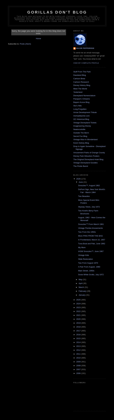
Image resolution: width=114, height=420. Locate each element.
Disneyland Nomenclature (84, 95)
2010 (78, 358)
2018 (78, 327)
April (81, 283)
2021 (78, 315)
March (82, 287)
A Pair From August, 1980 (89, 267)
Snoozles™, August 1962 (89, 185)
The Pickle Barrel (80, 166)
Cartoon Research (81, 82)
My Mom (82, 247)
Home (38, 38)
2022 (78, 311)
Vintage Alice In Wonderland (85, 139)
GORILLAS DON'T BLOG (57, 12)
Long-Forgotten (80, 109)
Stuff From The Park (82, 72)
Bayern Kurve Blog (81, 102)
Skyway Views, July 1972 (89, 207)
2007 (78, 369)
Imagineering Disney (82, 126)
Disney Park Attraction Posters (86, 156)
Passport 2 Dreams (81, 99)
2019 (78, 323)
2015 (78, 338)
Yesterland (77, 92)
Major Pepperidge (85, 48)
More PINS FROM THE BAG (90, 236)
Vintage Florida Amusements (90, 228)
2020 (78, 319)
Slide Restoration (85, 259)
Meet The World (80, 89)
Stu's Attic (77, 106)
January (82, 295)
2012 (78, 350)
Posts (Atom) (25, 44)
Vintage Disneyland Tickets (84, 123)
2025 (78, 300)
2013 (78, 346)
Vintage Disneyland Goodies (85, 163)
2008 (78, 365)
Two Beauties (84, 196)
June (81, 182)
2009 (78, 362)
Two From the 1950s (87, 232)
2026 (78, 179)
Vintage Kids (83, 255)
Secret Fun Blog (80, 136)
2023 (78, 307)
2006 (78, 373)
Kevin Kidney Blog (81, 143)
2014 (78, 342)
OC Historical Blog (81, 119)
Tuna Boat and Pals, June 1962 (91, 243)
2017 (78, 331)
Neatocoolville (79, 129)
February (83, 291)
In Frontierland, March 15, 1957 (91, 240)
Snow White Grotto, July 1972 (91, 274)
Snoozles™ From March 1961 (91, 224)
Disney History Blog (81, 85)
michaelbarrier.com (81, 116)
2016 (78, 334)
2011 (78, 354)
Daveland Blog (79, 75)
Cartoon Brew (79, 78)
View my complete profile (86, 63)
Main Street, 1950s (86, 271)
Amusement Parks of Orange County (89, 152)
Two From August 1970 (88, 263)
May (81, 279)
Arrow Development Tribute (85, 112)
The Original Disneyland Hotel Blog (88, 159)
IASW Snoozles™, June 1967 (90, 251)
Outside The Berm (81, 133)
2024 (78, 303)
